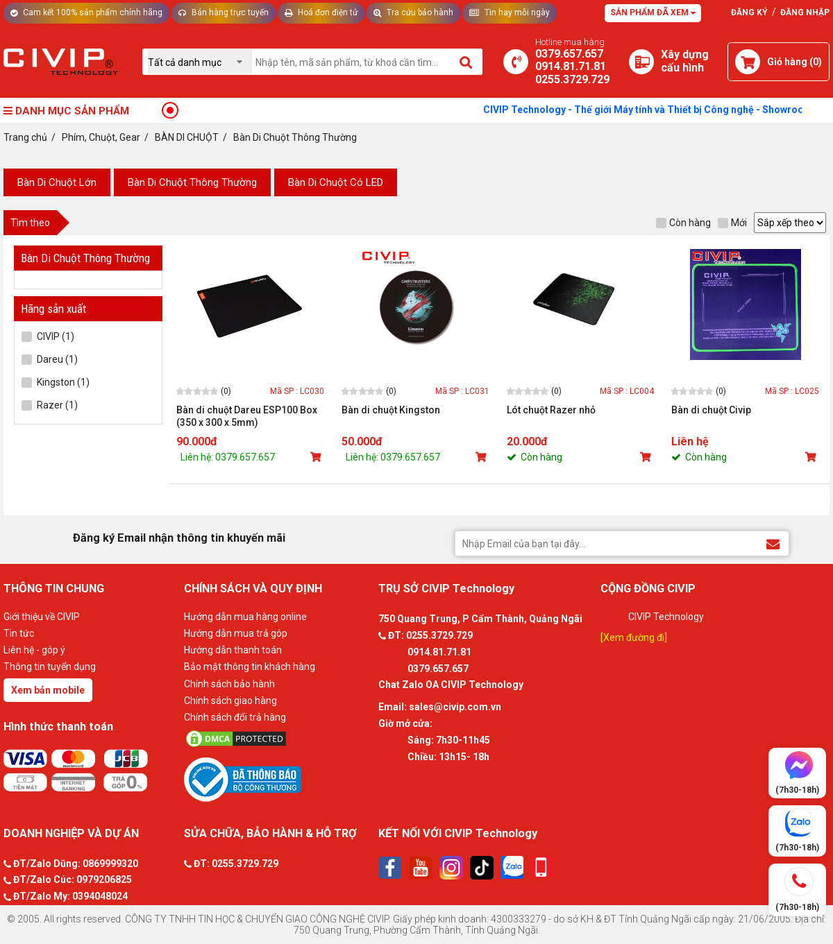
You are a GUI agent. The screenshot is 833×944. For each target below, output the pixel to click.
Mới (732, 222)
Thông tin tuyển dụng (49, 666)
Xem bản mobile (48, 690)
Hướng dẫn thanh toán (233, 649)
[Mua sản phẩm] (317, 457)
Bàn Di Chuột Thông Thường (192, 182)
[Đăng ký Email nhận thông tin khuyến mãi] (773, 542)
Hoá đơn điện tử (321, 12)
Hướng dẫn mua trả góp (235, 633)
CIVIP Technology (666, 616)
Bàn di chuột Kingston (391, 409)
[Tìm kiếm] (466, 62)
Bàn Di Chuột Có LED (335, 182)
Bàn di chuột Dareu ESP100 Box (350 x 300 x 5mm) (246, 416)
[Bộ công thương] (277, 779)
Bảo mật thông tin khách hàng (249, 666)
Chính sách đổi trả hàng (235, 717)
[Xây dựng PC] (641, 61)
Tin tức (18, 633)
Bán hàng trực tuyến (223, 12)
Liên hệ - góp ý (34, 649)
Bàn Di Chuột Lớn (56, 182)
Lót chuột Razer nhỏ (551, 409)
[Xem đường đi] (633, 637)
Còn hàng (683, 222)
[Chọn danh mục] (200, 62)
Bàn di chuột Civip (711, 409)
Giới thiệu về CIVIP (41, 616)
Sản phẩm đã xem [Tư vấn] (653, 12)
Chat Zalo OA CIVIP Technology (450, 684)
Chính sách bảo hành (229, 683)
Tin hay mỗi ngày (509, 12)
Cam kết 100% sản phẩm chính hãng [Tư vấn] (86, 12)
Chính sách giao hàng (230, 700)
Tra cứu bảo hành (413, 12)
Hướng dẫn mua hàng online (245, 616)
